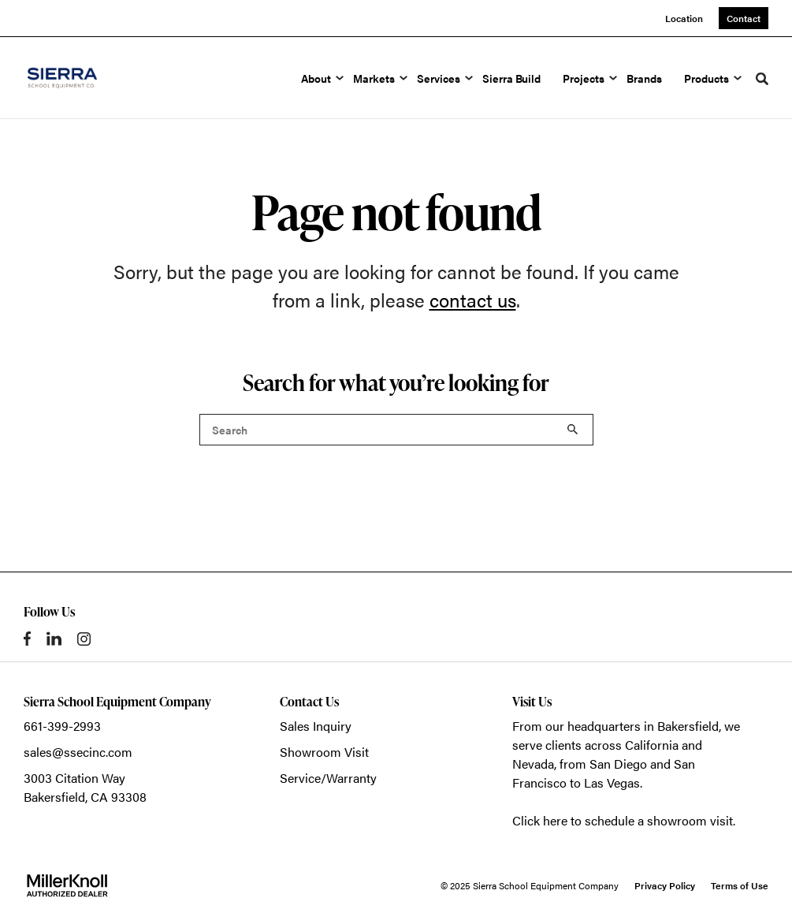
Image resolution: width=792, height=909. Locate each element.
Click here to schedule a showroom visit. (623, 820)
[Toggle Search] (762, 79)
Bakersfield (688, 726)
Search (573, 430)
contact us (472, 299)
